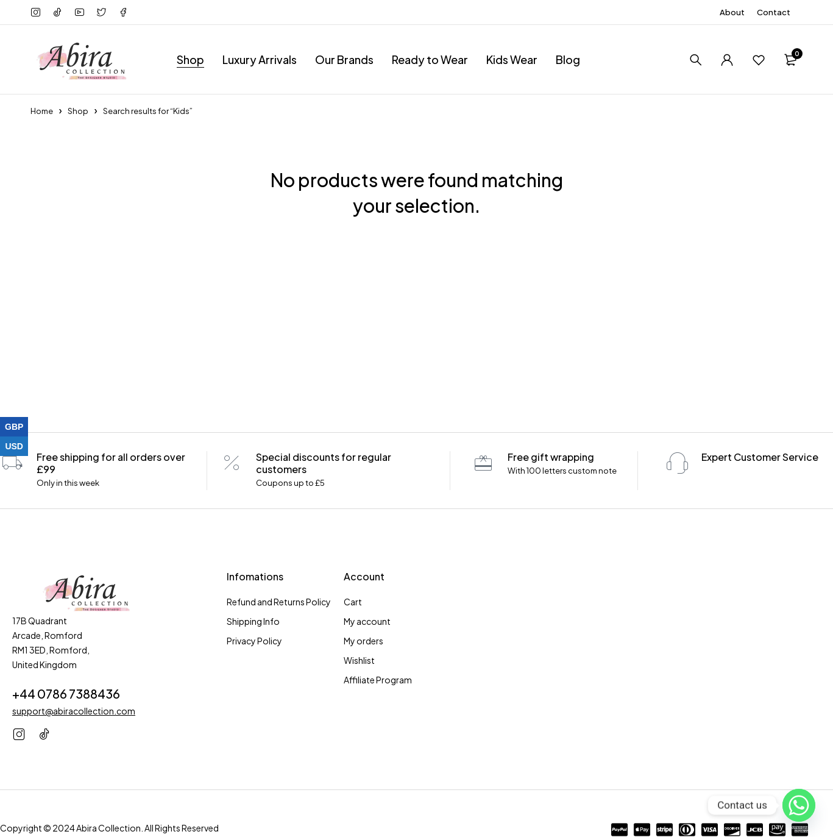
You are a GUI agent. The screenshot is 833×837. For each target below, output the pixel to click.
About (732, 12)
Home (41, 111)
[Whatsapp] (798, 805)
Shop (78, 111)
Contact (773, 12)
